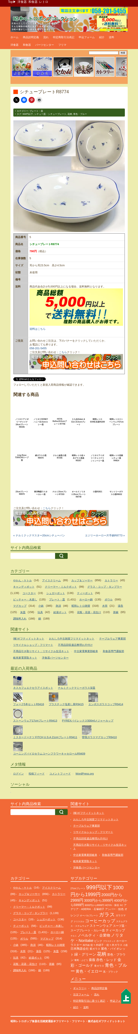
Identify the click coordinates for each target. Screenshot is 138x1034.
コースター (29, 593)
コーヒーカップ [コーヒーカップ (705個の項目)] (100, 920)
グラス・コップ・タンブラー (104, 586)
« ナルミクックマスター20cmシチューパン (39, 535)
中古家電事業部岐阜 (86, 651)
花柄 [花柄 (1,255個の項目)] (101, 954)
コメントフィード (60, 773)
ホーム (14, 37)
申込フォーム (87, 37)
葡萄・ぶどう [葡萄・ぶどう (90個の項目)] (81, 960)
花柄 (69, 114)
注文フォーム (81, 994)
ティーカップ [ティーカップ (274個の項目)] (115, 930)
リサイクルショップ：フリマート (33, 644)
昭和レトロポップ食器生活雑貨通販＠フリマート (39, 1021)
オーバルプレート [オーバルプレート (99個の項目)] (89, 915)
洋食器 (22, 1)
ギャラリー (80, 988)
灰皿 (23, 612)
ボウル (109, 599)
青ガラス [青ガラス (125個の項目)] (99, 965)
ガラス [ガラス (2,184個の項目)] (107, 914)
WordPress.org (84, 773)
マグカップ (19, 605)
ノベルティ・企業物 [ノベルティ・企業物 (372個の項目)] (94, 935)
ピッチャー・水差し (25, 599)
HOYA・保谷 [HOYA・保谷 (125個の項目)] (112, 905)
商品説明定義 (31, 37)
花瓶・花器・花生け (89, 612)
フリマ (62, 44)
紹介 (101, 37)
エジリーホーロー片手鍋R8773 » (105, 535)
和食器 (33, 1)
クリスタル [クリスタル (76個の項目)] (79, 921)
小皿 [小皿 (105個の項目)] (125, 945)
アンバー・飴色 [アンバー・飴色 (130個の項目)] (114, 909)
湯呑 (120, 605)
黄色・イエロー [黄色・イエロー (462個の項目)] (89, 971)
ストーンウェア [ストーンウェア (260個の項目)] (101, 926)
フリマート (78, 1021)
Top (10, 1)
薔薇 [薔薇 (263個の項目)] (92, 960)
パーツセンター (44, 44)
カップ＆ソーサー (82, 580)
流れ (46, 37)
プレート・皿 (36, 111)
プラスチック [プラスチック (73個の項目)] (109, 941)
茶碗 (115, 612)
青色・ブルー (80, 114)
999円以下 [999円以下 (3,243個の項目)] (99, 887)
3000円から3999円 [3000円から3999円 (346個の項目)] (98, 900)
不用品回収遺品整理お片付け (75, 644)
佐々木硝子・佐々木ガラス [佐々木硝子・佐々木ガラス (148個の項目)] (106, 944)
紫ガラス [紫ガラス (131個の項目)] (95, 948)
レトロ (43, 1)
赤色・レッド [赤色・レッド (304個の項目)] (106, 960)
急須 (58, 605)
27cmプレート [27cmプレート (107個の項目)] (78, 888)
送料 (111, 37)
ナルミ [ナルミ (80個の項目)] (74, 936)
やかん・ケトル (22, 580)
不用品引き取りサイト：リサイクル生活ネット (41, 651)
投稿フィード (37, 773)
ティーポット (85, 593)
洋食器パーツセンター (55, 657)
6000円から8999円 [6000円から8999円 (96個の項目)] (94, 905)
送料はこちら (38, 328)
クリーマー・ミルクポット (61, 586)
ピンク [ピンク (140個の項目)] (98, 940)
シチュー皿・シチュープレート (50, 114)
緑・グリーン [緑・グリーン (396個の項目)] (85, 954)
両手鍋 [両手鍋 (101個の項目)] (86, 945)
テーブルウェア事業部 (112, 638)
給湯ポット (60, 612)
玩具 (40, 612)
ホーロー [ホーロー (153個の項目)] (121, 940)
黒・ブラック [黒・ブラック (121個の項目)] (110, 971)
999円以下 (27, 114)
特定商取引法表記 (63, 37)
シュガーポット (55, 593)
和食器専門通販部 (113, 651)
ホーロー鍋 (86, 599)
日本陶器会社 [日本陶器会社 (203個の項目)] (80, 948)
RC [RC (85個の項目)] (121, 905)
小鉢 (41, 605)
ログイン (18, 773)
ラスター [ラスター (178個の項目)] (76, 944)
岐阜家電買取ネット (25, 657)
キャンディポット (23, 586)
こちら (63, 352)
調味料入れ (19, 618)
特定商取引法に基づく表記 (89, 1000)
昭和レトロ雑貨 (80, 605)
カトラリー (111, 580)
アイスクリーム (51, 580)
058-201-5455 (38, 348)
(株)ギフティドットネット (28, 638)
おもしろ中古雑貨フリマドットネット (71, 638)
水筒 (105, 605)
